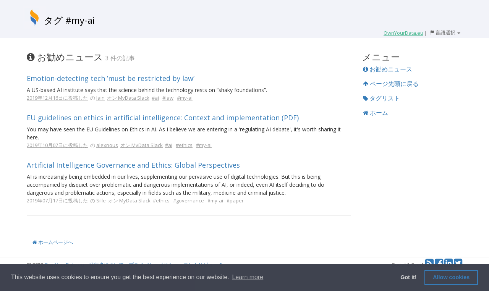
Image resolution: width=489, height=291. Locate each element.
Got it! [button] (408, 277)
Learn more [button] (247, 277)
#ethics (184, 145)
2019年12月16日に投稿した (57, 97)
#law (167, 97)
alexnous (107, 145)
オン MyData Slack (128, 97)
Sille (101, 200)
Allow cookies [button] (451, 277)
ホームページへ (52, 242)
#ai (155, 97)
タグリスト (381, 98)
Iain (100, 97)
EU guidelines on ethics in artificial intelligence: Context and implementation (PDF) (163, 117)
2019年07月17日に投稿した (57, 200)
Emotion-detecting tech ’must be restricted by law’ (110, 78)
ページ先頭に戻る (391, 83)
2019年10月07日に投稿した (57, 145)
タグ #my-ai (69, 20)
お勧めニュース (387, 69)
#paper (235, 200)
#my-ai (185, 97)
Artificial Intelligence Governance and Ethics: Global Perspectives (133, 165)
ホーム (375, 112)
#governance (188, 200)
